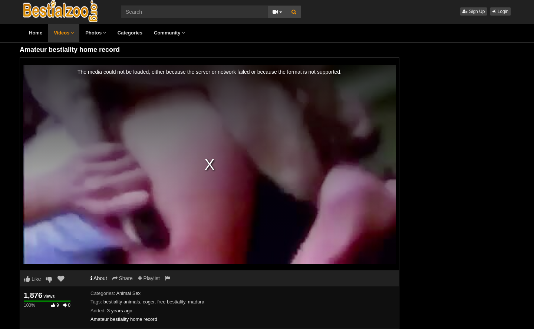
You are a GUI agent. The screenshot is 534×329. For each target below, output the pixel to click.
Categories (130, 33)
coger (149, 302)
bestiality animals (121, 302)
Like (32, 279)
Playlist (149, 278)
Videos (64, 33)
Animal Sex (128, 293)
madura (196, 302)
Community (169, 33)
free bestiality (171, 302)
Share (122, 278)
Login (500, 11)
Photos (95, 33)
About (98, 278)
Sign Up (473, 11)
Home (35, 33)
